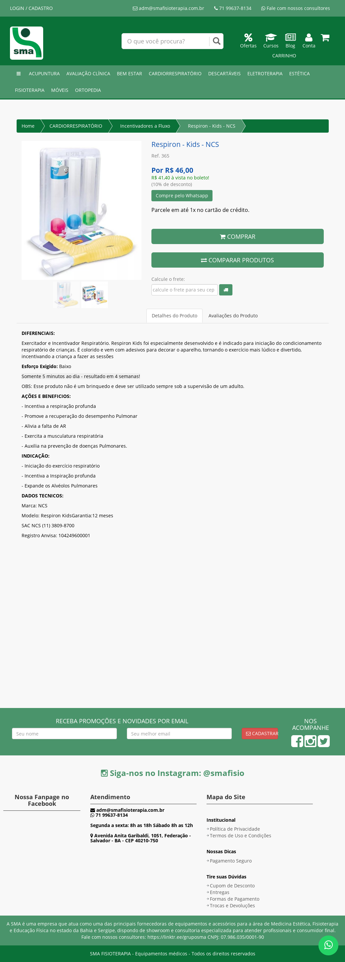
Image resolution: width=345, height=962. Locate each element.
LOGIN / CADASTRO (31, 8)
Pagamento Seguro (231, 861)
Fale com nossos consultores (295, 8)
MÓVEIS (59, 90)
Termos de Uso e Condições (240, 835)
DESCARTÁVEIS (224, 73)
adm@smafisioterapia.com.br (168, 8)
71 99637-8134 (232, 8)
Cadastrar (262, 733)
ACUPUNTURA (44, 73)
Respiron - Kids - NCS (211, 126)
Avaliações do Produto (233, 315)
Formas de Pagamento (234, 899)
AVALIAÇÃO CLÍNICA (88, 73)
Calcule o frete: (168, 279)
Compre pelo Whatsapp (182, 195)
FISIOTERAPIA (29, 90)
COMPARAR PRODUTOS (237, 260)
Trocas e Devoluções (232, 905)
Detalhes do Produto (174, 315)
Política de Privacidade (235, 829)
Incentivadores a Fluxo (145, 126)
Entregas (219, 892)
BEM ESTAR (129, 73)
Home (28, 126)
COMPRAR (237, 236)
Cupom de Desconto (232, 885)
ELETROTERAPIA (265, 73)
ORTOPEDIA (88, 90)
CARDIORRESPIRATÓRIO (175, 73)
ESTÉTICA (299, 73)
